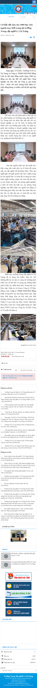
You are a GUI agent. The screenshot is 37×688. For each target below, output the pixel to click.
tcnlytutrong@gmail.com (20, 681)
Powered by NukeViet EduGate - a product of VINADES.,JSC (18, 685)
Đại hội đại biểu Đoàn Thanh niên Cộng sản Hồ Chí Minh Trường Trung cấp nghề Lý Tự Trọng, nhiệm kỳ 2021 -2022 (18, 399)
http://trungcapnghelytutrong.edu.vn (20, 683)
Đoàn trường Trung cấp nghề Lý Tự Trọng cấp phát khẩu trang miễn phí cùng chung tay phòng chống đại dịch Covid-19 (17, 458)
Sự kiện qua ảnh (8, 526)
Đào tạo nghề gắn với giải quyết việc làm (16, 483)
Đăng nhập (11, 16)
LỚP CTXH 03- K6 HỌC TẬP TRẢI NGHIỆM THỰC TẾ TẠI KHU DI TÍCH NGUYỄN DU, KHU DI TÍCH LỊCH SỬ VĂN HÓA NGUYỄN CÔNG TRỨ (18, 465)
